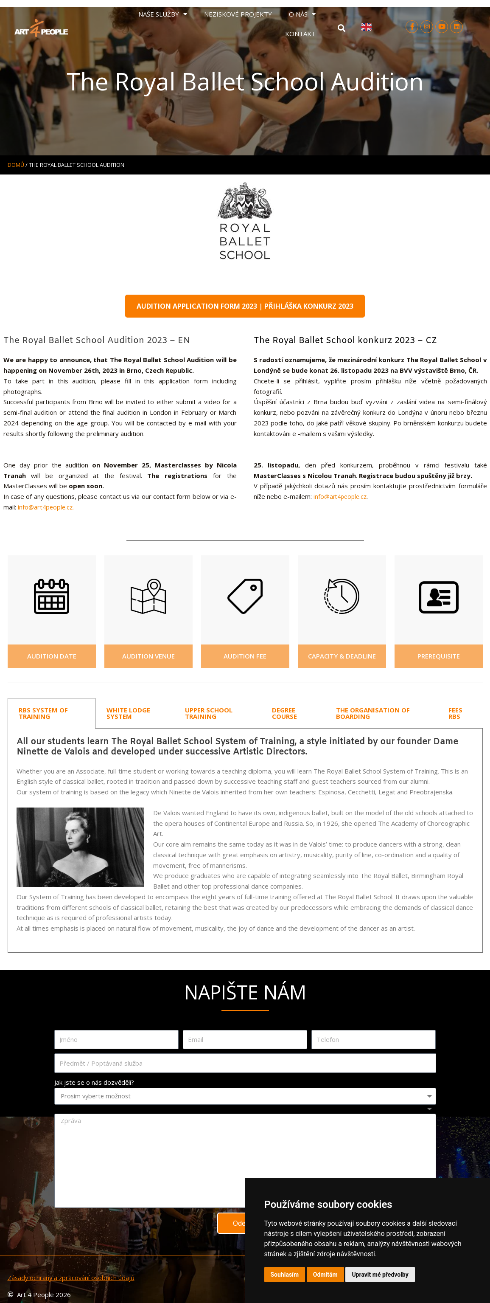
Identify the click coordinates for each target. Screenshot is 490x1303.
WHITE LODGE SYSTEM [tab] (128, 712)
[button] (341, 28)
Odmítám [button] (325, 1274)
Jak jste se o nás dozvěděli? (94, 1082)
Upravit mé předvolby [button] (380, 1274)
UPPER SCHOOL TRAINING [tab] (208, 712)
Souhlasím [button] (285, 1274)
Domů (16, 165)
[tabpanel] (245, 840)
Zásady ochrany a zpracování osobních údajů (72, 1277)
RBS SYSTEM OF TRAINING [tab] (43, 712)
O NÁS (302, 14)
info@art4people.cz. (47, 506)
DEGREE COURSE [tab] (284, 712)
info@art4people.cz (340, 496)
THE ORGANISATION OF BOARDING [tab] (373, 712)
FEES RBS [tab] (455, 712)
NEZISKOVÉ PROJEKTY (238, 14)
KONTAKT (300, 33)
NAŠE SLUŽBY (162, 14)
